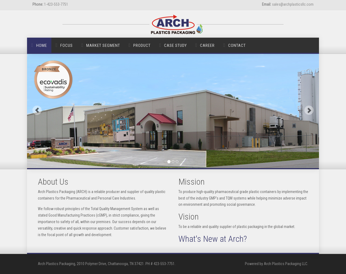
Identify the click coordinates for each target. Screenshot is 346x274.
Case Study (175, 45)
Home (41, 45)
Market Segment (103, 45)
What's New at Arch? (212, 239)
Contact (237, 45)
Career (207, 45)
